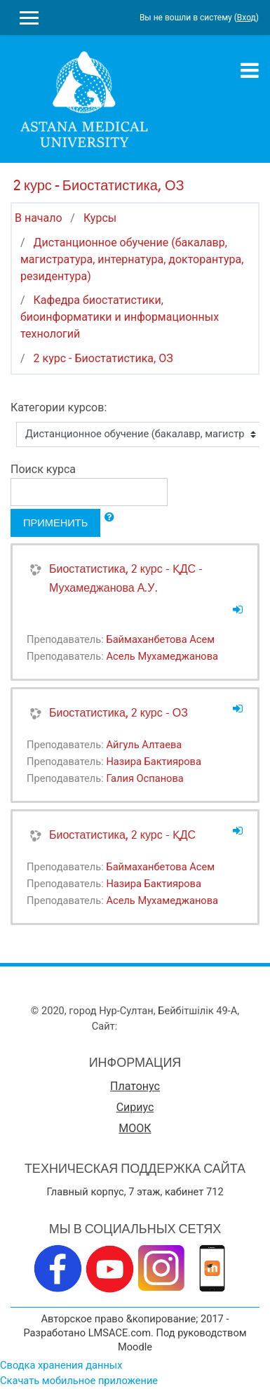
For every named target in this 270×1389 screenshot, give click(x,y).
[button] (109, 517)
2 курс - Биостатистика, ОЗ (103, 358)
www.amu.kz (149, 1026)
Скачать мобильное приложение (79, 1380)
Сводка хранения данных (61, 1365)
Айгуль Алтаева (144, 744)
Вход (246, 17)
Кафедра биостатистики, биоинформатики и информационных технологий (119, 316)
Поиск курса (43, 469)
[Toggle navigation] (249, 70)
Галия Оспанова (144, 778)
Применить (55, 522)
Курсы (99, 218)
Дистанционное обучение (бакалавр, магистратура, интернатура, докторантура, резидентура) (131, 259)
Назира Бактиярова (153, 761)
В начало (38, 218)
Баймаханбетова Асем (160, 639)
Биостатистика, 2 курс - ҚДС (122, 835)
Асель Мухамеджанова (162, 656)
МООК (135, 1128)
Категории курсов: (59, 407)
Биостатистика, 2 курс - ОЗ (118, 712)
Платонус (135, 1086)
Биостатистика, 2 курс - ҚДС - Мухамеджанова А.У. (126, 577)
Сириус (135, 1107)
